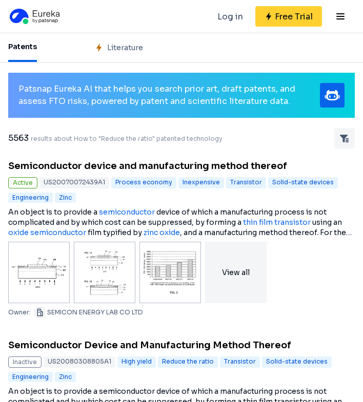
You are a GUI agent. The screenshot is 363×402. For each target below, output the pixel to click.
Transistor (246, 182)
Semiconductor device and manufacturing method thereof (147, 166)
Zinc (65, 197)
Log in (230, 16)
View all (236, 272)
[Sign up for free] (288, 16)
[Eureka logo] (33, 16)
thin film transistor (277, 222)
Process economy (143, 182)
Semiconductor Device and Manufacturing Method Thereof (149, 345)
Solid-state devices (303, 182)
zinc (151, 232)
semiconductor (127, 212)
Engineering (30, 197)
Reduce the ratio (188, 361)
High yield (137, 361)
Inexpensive (201, 182)
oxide (18, 232)
